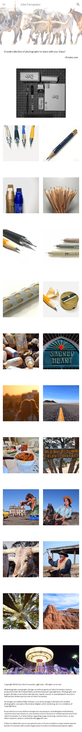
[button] (4, 4)
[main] (41, 54)
